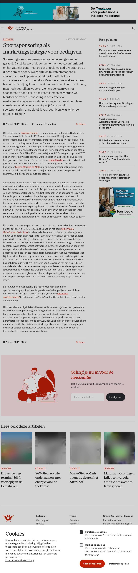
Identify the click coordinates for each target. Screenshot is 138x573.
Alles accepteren (92, 563)
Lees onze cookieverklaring (19, 560)
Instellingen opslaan (119, 563)
